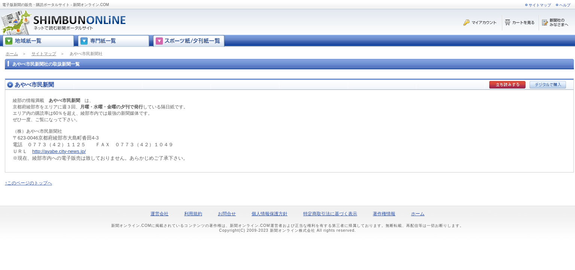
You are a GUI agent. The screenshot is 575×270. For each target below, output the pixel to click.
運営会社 (159, 213)
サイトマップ (540, 5)
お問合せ (227, 213)
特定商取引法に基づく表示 (330, 213)
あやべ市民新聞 (34, 84)
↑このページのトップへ (28, 183)
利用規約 (193, 213)
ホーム (12, 53)
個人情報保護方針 (270, 213)
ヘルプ (565, 5)
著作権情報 (384, 213)
